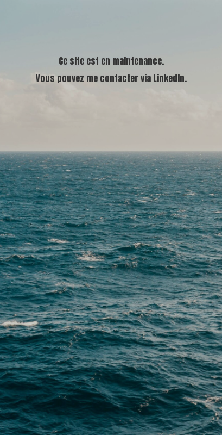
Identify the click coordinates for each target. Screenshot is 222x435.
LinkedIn (169, 78)
